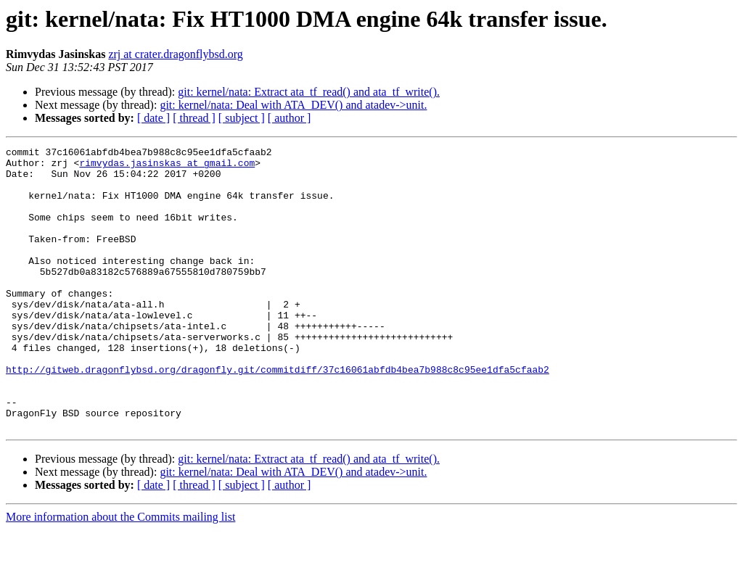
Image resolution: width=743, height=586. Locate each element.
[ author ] (289, 118)
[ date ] (153, 118)
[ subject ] (241, 118)
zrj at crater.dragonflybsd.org (175, 54)
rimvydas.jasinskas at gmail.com (167, 166)
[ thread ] (194, 118)
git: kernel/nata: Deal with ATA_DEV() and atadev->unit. (293, 105)
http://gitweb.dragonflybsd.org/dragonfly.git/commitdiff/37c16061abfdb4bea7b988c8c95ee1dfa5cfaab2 (277, 414)
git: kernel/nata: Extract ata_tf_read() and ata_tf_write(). (309, 92)
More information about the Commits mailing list (120, 573)
